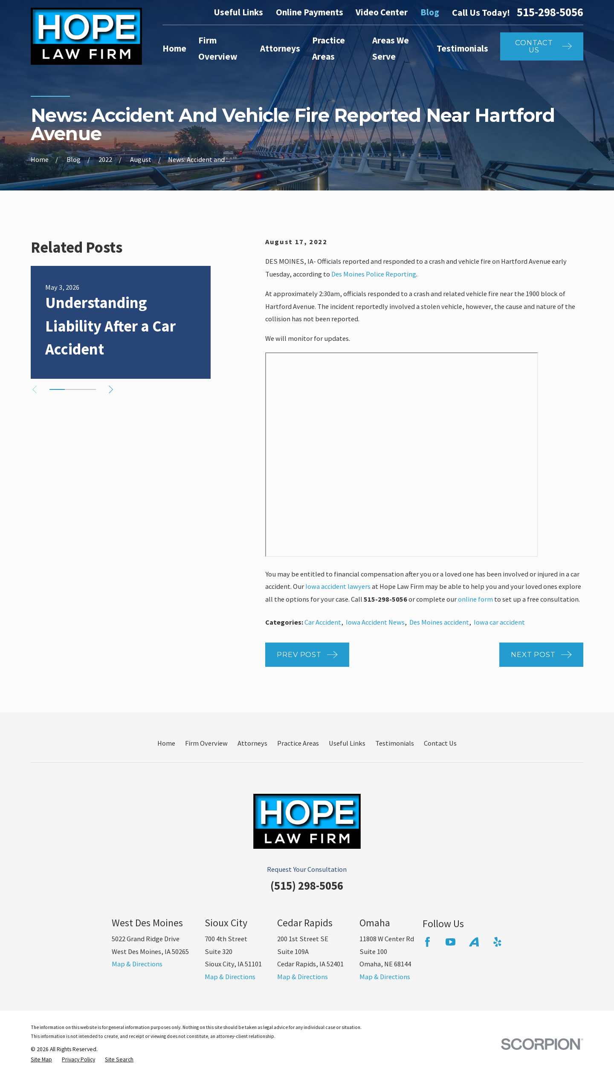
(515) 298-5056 (306, 886)
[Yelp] (497, 942)
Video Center (382, 12)
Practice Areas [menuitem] (328, 49)
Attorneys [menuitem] (280, 48)
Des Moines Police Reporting (373, 274)
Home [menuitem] (174, 48)
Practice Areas (298, 743)
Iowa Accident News (375, 622)
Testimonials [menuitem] (462, 48)
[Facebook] (427, 942)
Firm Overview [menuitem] (217, 49)
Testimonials (394, 743)
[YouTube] (450, 942)
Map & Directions (137, 964)
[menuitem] (41, 1060)
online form (475, 599)
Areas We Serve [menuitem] (390, 49)
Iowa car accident (499, 622)
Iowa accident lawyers (338, 586)
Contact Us (440, 743)
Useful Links (238, 12)
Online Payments (309, 12)
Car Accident (322, 622)
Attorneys (252, 743)
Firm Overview (206, 743)
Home (166, 743)
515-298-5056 (550, 12)
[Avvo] (474, 942)
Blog (429, 12)
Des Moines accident (439, 622)
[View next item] (111, 389)
